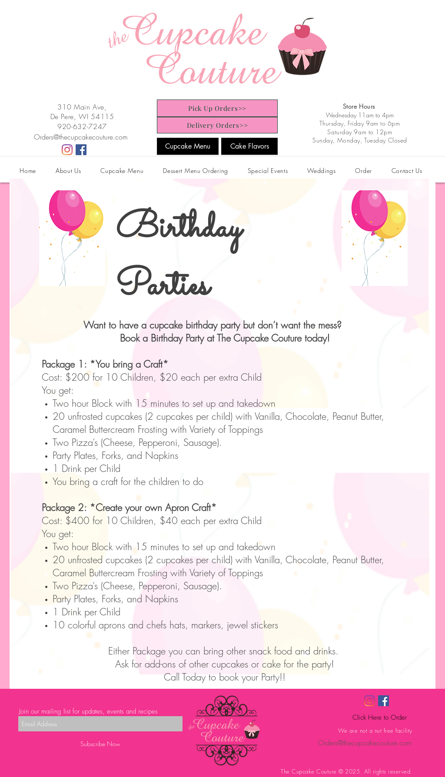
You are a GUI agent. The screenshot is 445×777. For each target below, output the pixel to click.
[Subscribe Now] (100, 744)
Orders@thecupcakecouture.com (81, 137)
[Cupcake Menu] (188, 146)
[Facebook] (81, 149)
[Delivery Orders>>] (217, 125)
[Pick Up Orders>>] (217, 108)
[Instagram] (67, 149)
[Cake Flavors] (249, 146)
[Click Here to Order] (379, 717)
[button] (122, 170)
